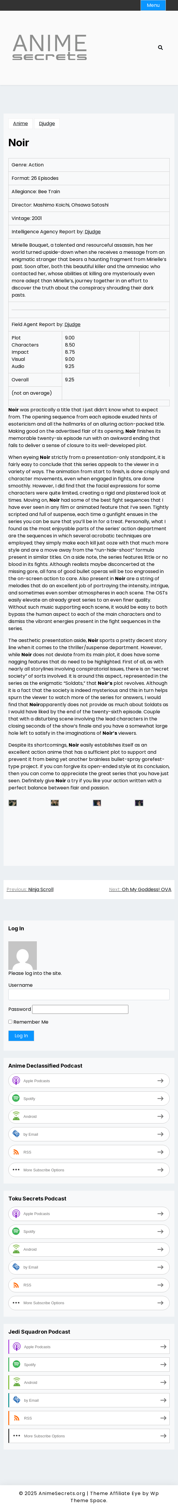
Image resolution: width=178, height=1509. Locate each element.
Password (19, 1009)
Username (20, 985)
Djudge (47, 123)
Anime (20, 123)
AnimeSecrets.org (62, 1493)
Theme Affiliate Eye (115, 1493)
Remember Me (28, 1022)
